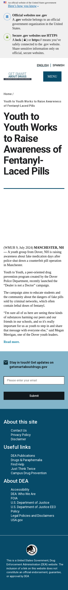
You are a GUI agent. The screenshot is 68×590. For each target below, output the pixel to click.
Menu (52, 76)
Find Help (17, 464)
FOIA (14, 498)
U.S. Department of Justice (30, 502)
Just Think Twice (23, 469)
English (43, 65)
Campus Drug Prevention (29, 473)
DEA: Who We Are (23, 494)
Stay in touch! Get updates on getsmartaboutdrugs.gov (31, 365)
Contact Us (19, 430)
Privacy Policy (21, 435)
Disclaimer (18, 439)
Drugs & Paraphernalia (26, 460)
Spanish (58, 65)
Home (8, 94)
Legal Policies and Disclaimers (32, 515)
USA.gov (17, 520)
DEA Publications (23, 455)
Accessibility (20, 489)
